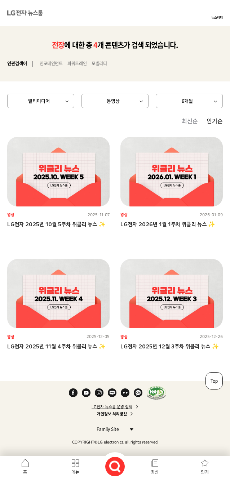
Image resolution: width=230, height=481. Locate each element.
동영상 (113, 100)
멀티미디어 (39, 100)
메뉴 (75, 472)
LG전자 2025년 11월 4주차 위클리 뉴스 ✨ (56, 346)
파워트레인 (77, 63)
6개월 (187, 100)
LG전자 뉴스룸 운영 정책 (112, 406)
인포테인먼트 (51, 63)
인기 (205, 472)
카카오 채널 (138, 392)
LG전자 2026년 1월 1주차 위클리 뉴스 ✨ (167, 224)
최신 (155, 472)
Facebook (73, 392)
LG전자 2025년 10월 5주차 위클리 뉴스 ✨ (56, 224)
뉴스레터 (217, 17)
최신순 (190, 120)
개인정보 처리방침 (112, 414)
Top (214, 381)
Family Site (113, 429)
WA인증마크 (156, 393)
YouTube (86, 392)
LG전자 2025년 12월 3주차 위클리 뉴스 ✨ (169, 346)
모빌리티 (99, 63)
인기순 (215, 120)
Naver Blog (112, 392)
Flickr (125, 392)
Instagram (99, 392)
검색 (115, 466)
